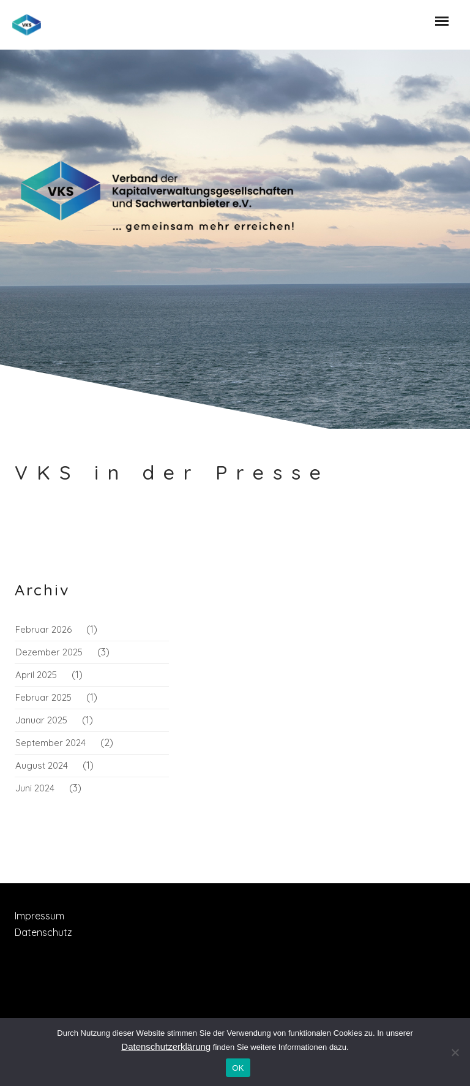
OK (238, 1068)
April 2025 (36, 675)
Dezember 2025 (49, 652)
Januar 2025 (41, 720)
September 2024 (50, 743)
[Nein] (455, 1052)
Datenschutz (43, 932)
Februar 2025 (43, 697)
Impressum (39, 916)
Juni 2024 (34, 788)
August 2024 (41, 765)
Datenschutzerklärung (166, 1046)
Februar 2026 (43, 629)
